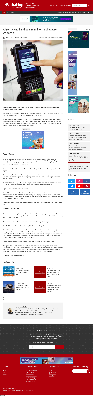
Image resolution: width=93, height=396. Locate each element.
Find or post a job (31, 380)
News (4, 12)
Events (79, 12)
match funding (60, 37)
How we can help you (32, 370)
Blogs (8, 12)
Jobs (88, 12)
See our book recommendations (31, 375)
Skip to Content (12, 390)
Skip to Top (5, 390)
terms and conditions (46, 343)
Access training (30, 378)
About (57, 5)
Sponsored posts (67, 12)
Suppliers (59, 12)
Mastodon (2, 395)
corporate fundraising (52, 37)
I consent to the (42, 343)
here (22, 256)
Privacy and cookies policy (28, 390)
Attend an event (30, 382)
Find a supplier (30, 372)
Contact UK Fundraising (65, 5)
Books (12, 12)
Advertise (52, 5)
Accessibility (18, 390)
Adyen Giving (16, 159)
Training (84, 12)
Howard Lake (9, 38)
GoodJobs (40, 315)
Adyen (46, 37)
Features (74, 12)
